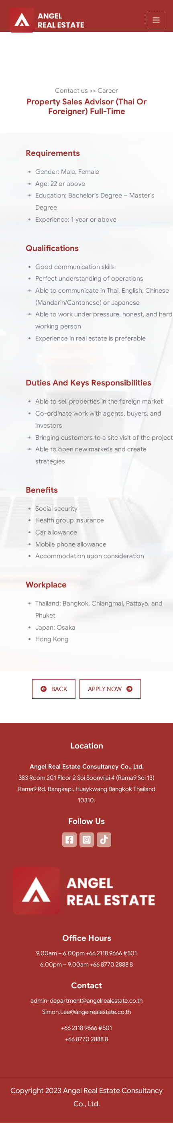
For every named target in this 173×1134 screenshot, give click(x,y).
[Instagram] (86, 839)
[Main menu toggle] (156, 20)
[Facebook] (69, 839)
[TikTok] (104, 839)
